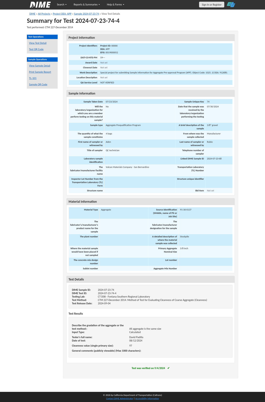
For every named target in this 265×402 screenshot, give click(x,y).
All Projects (44, 13)
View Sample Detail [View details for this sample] (39, 65)
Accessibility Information (147, 398)
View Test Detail (37, 43)
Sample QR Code (38, 84)
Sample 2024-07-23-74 (86, 13)
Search (62, 4)
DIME (32, 13)
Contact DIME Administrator (119, 398)
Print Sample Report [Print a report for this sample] (40, 72)
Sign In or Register (212, 4)
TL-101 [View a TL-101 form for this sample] (33, 78)
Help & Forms (115, 4)
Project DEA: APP (62, 13)
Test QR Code (36, 49)
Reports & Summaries (87, 4)
